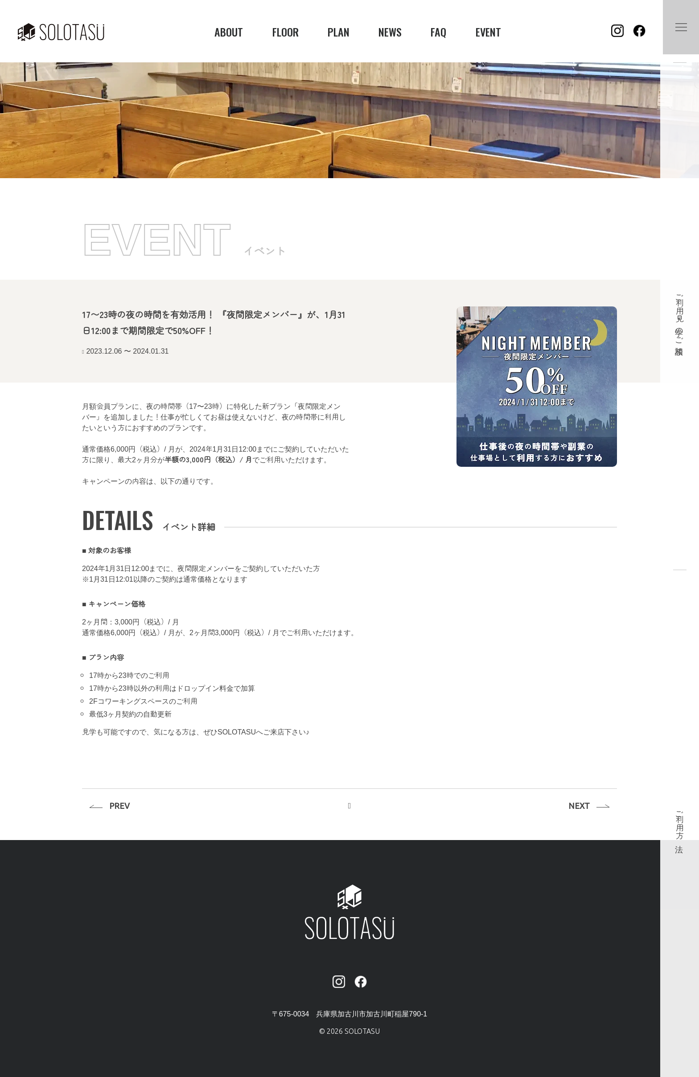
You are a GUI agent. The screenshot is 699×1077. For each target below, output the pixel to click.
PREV (121, 803)
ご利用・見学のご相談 (680, 315)
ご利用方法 (680, 822)
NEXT (577, 803)
